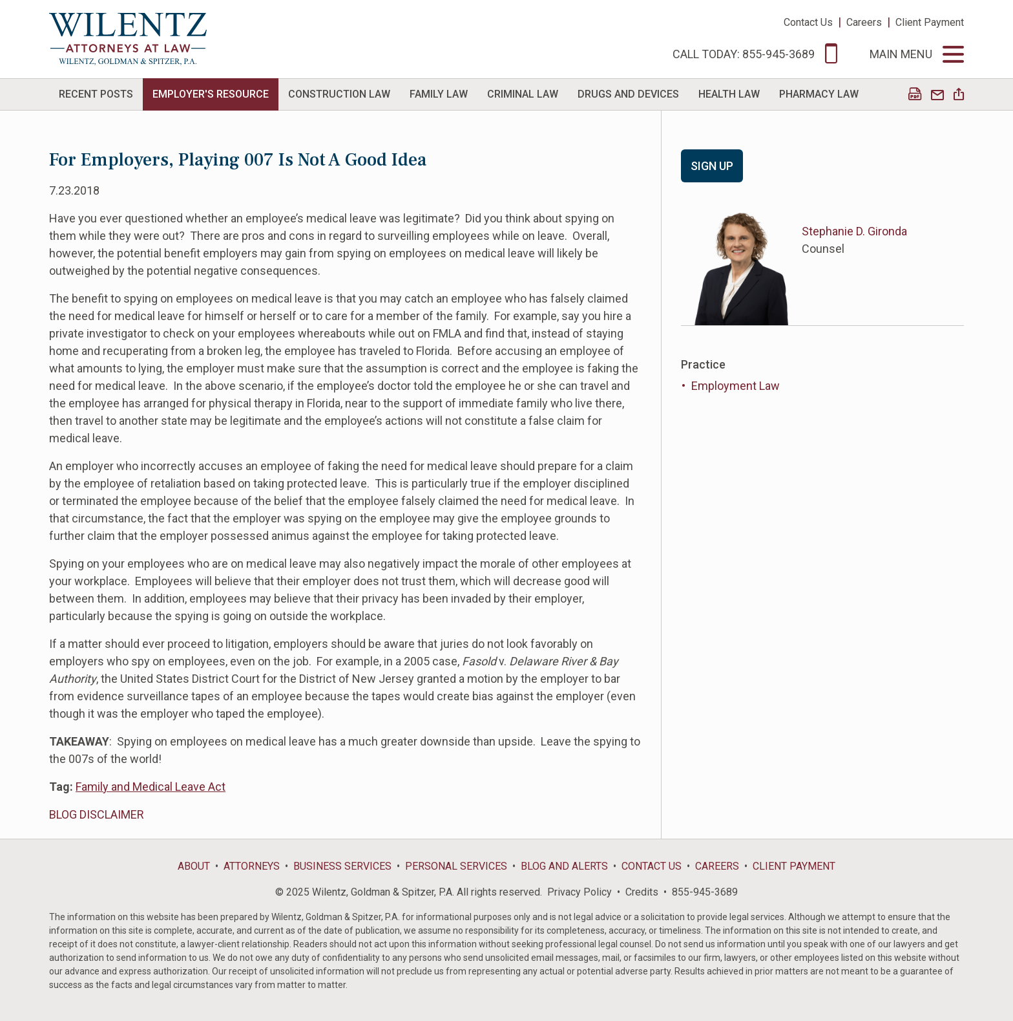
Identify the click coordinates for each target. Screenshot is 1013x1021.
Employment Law (735, 385)
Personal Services (456, 866)
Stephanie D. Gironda (854, 231)
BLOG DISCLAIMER (96, 814)
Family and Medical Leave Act (150, 786)
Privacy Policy (579, 892)
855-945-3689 (705, 892)
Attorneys (252, 866)
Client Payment (929, 22)
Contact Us (808, 22)
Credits (641, 892)
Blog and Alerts (564, 866)
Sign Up (712, 166)
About (194, 866)
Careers (864, 22)
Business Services (342, 866)
